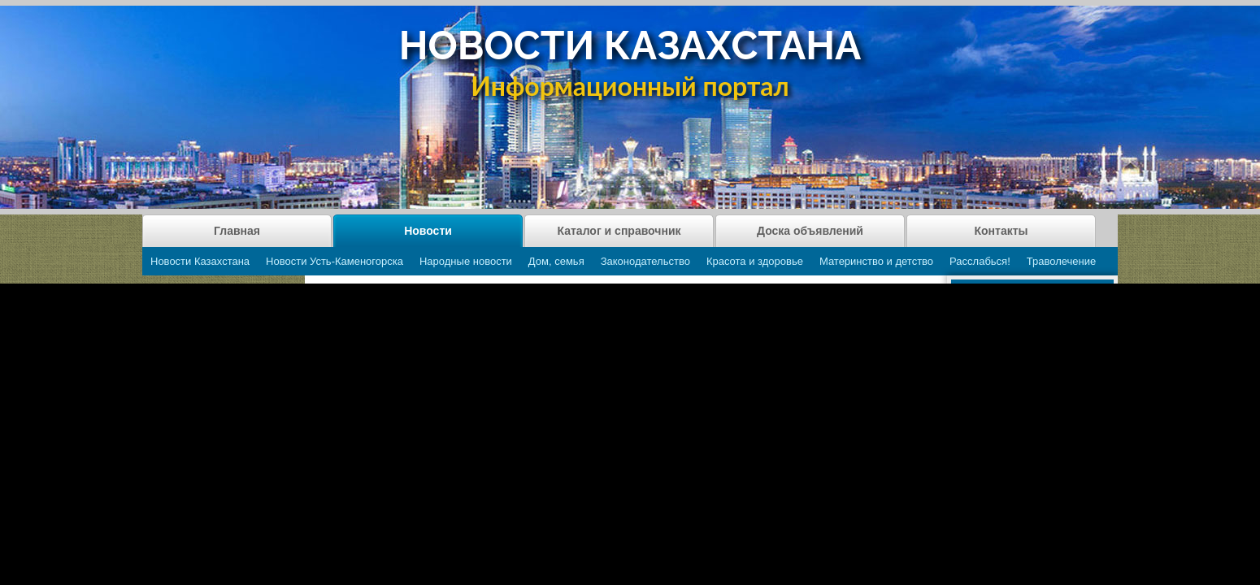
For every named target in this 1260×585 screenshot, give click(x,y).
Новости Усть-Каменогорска (334, 261)
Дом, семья (556, 261)
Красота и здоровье (754, 261)
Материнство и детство (876, 261)
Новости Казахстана (200, 261)
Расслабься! (979, 261)
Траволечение (1061, 261)
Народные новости (465, 261)
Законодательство (645, 261)
